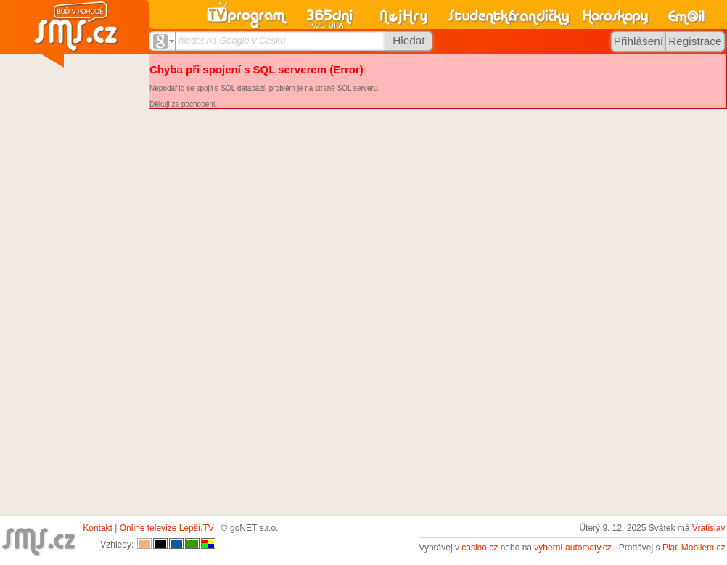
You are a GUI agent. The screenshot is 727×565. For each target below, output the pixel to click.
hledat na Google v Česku (231, 40)
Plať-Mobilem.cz (694, 547)
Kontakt (97, 528)
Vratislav (709, 528)
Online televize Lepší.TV (167, 528)
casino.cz (479, 547)
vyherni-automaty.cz (572, 547)
